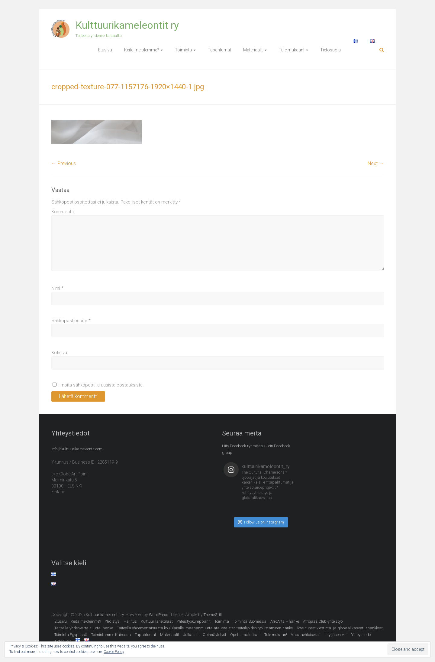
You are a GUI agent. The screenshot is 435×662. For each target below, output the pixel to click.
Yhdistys (112, 621)
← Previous (63, 163)
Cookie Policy (114, 652)
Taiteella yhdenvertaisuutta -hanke (83, 628)
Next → (376, 163)
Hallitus (130, 621)
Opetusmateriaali (245, 634)
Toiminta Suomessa (249, 621)
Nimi (57, 288)
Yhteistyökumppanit (194, 621)
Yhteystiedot (361, 634)
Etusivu (105, 49)
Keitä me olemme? (141, 49)
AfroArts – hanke (284, 621)
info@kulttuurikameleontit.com (76, 449)
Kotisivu (59, 352)
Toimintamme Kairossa (111, 634)
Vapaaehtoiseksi (305, 634)
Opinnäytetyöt (214, 634)
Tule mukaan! (291, 49)
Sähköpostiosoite (71, 320)
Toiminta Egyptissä (70, 634)
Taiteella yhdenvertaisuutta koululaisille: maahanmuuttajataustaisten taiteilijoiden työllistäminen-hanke (205, 628)
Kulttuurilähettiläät (157, 621)
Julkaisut (191, 634)
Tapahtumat (219, 49)
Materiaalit (253, 49)
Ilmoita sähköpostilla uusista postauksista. (101, 385)
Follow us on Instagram (261, 522)
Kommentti (62, 211)
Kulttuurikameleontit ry (127, 25)
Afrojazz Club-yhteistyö (323, 621)
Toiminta (183, 49)
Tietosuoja (330, 49)
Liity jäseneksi (335, 634)
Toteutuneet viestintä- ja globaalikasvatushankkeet (340, 628)
